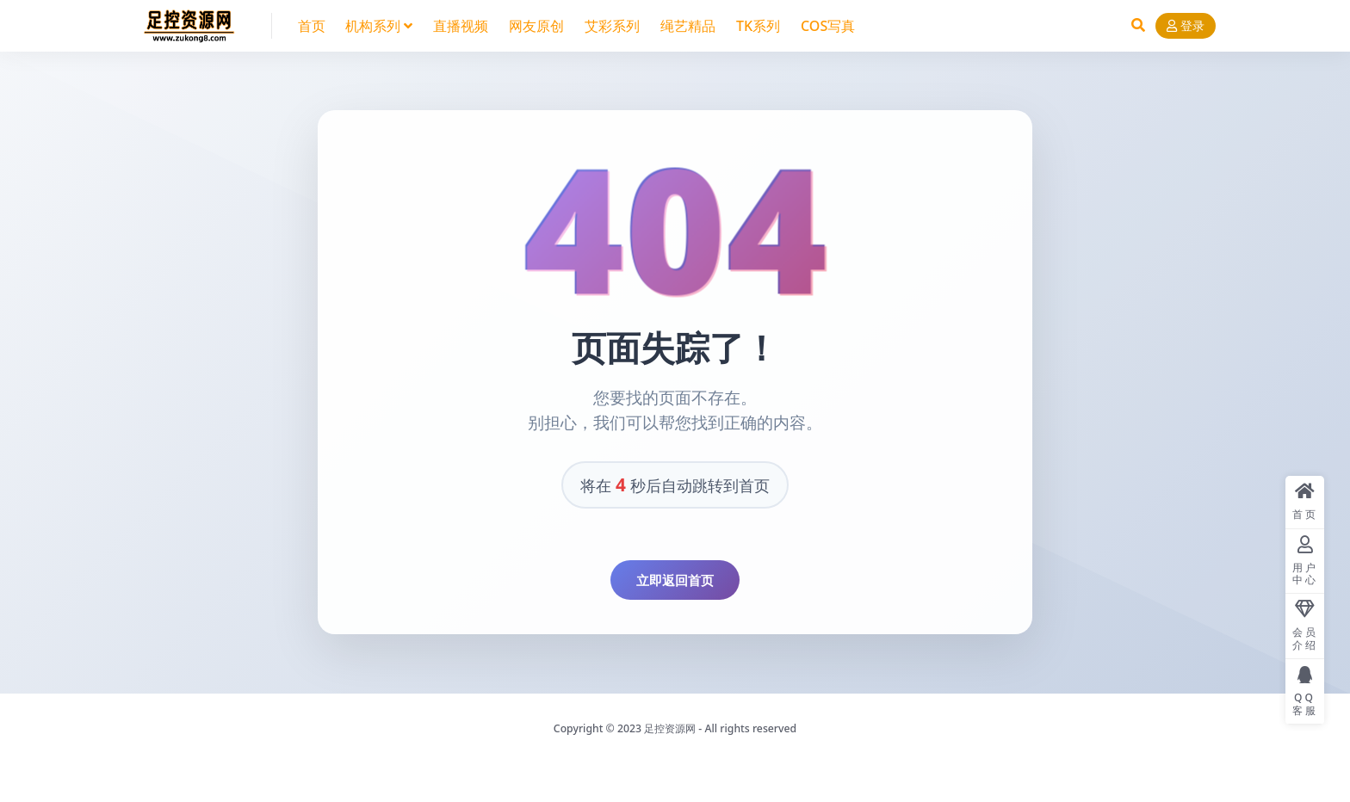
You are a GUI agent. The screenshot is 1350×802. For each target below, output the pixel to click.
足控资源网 (670, 728)
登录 (1185, 26)
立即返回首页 (675, 580)
